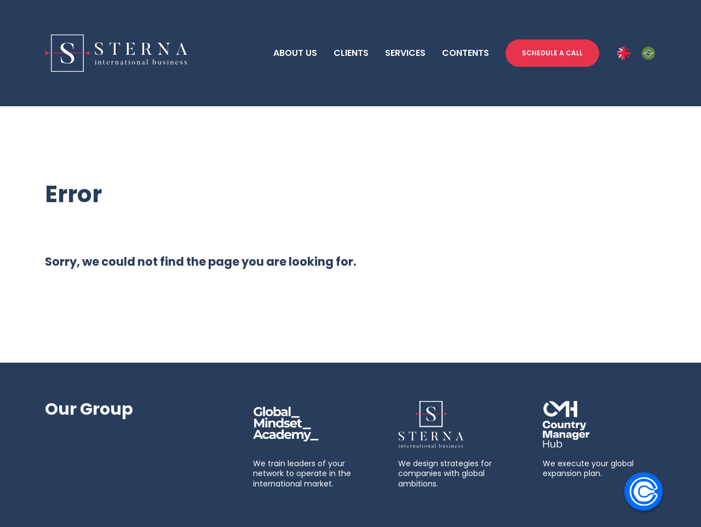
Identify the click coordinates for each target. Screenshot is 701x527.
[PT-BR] (648, 53)
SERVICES (405, 53)
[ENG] (624, 53)
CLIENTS (351, 53)
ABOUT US (295, 53)
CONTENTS (465, 53)
